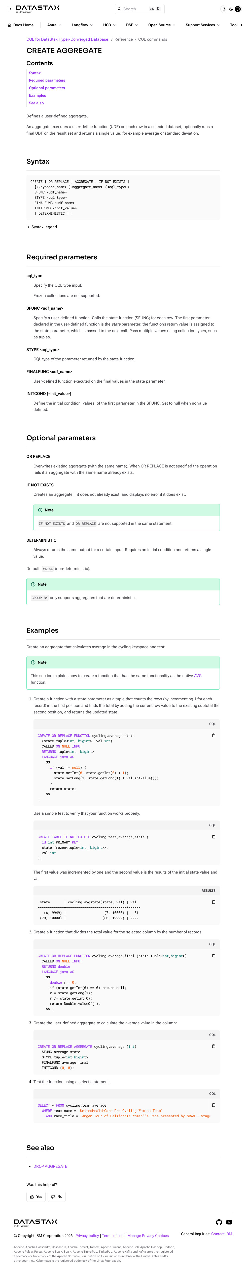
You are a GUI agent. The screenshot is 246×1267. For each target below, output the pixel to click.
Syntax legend (44, 227)
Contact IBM (221, 1234)
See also (36, 103)
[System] (238, 9)
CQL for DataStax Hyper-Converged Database (67, 39)
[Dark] (231, 9)
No (56, 1197)
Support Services (203, 25)
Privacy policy (87, 1236)
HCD (110, 25)
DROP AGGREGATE (50, 1166)
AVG (198, 675)
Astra (54, 25)
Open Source (162, 25)
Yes (36, 1197)
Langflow (83, 25)
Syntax (35, 73)
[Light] (225, 9)
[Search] (140, 9)
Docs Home (20, 25)
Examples (37, 95)
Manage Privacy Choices (148, 1236)
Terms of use (112, 1236)
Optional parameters (47, 88)
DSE (132, 25)
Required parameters (47, 80)
